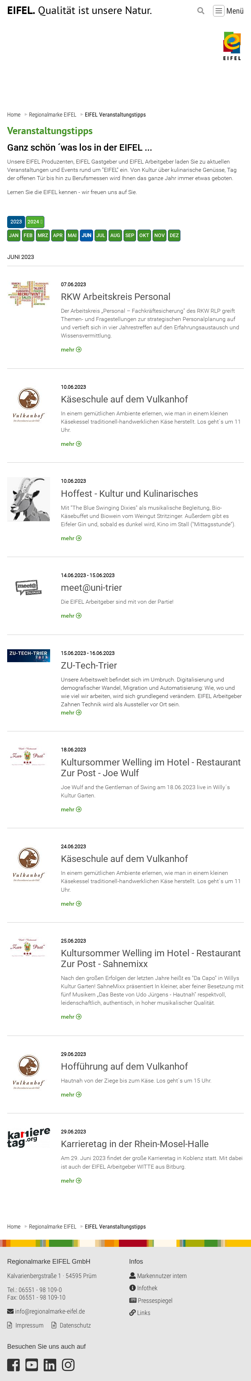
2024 (33, 222)
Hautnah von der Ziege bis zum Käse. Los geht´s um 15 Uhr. (136, 1080)
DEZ (174, 235)
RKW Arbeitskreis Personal (115, 296)
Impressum (29, 1325)
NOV (159, 235)
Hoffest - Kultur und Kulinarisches (129, 493)
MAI (72, 235)
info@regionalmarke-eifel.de (46, 1311)
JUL (100, 235)
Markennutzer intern (158, 1275)
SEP (129, 235)
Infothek (143, 1288)
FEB (28, 235)
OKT (144, 235)
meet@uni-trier (91, 588)
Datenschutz (75, 1325)
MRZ (43, 235)
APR (58, 235)
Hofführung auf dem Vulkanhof (124, 1066)
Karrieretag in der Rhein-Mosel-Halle (135, 1144)
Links (139, 1313)
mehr (67, 350)
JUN (86, 235)
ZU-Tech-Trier (89, 665)
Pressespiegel (151, 1300)
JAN (14, 235)
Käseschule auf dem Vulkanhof (124, 399)
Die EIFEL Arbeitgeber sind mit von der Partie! (117, 602)
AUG (115, 235)
